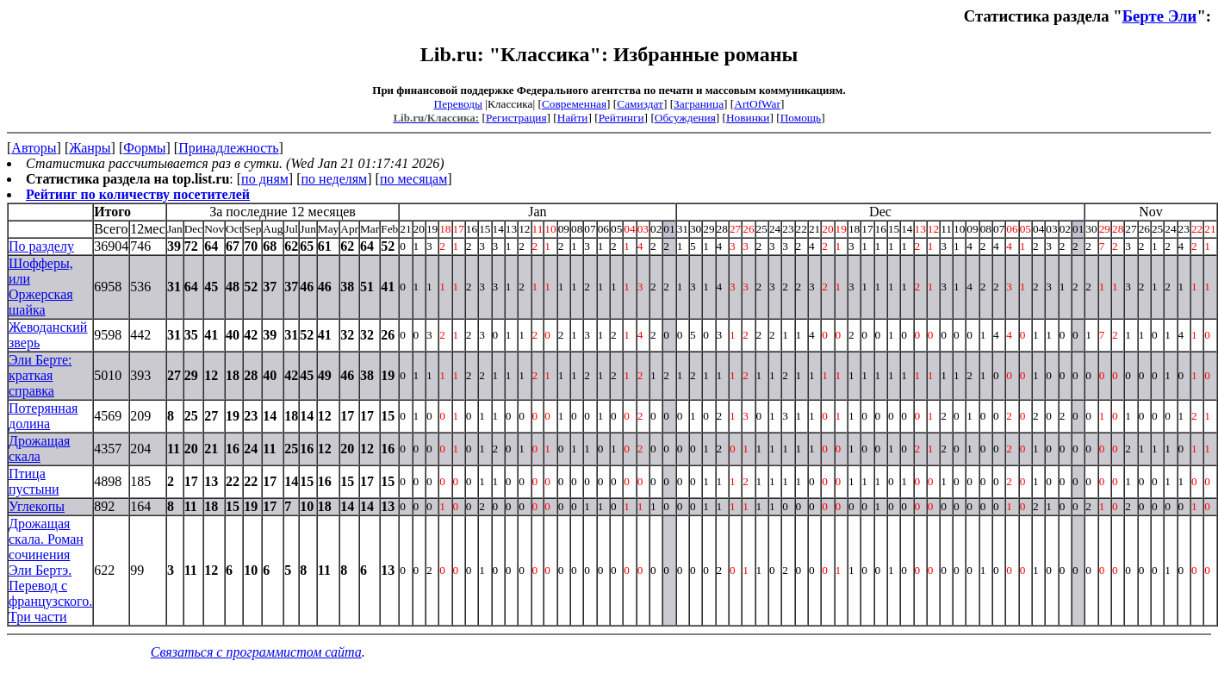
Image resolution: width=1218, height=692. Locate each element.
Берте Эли (1159, 16)
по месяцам (413, 178)
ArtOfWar (757, 103)
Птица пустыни (34, 481)
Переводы (458, 103)
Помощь (800, 117)
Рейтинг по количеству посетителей (138, 194)
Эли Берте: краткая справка (40, 375)
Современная (574, 103)
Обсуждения (685, 117)
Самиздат (640, 103)
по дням (265, 178)
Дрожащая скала (39, 448)
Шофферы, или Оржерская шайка (41, 286)
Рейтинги (621, 117)
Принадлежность (228, 147)
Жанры (89, 147)
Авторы (33, 147)
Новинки (747, 117)
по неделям (334, 178)
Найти (572, 117)
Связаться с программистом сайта (256, 652)
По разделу (41, 246)
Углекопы (37, 506)
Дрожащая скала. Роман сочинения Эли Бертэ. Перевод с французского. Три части (50, 570)
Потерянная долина (43, 416)
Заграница (699, 103)
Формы (144, 147)
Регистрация (516, 117)
